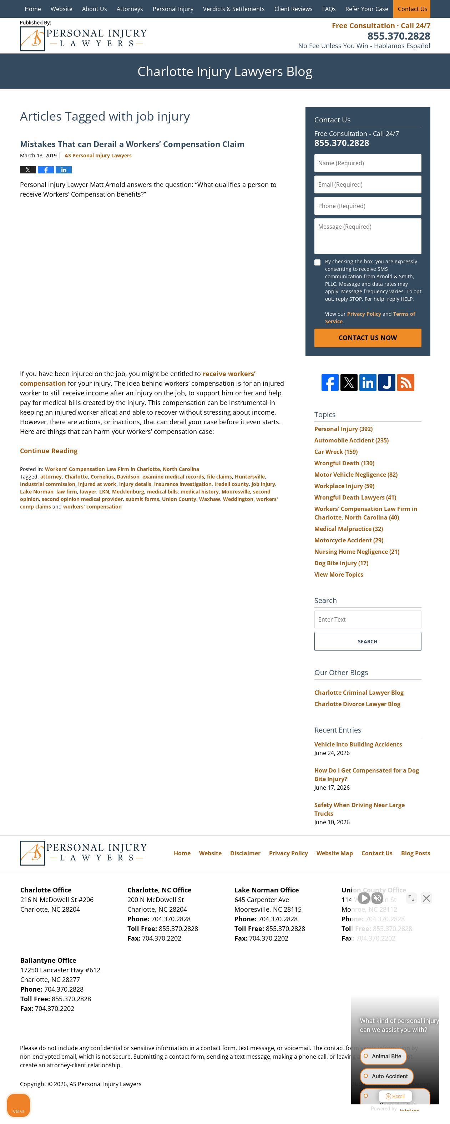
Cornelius (102, 476)
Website (61, 9)
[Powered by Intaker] (389, 1109)
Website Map (335, 853)
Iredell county (231, 484)
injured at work (97, 484)
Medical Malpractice (348, 529)
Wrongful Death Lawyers (355, 497)
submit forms (142, 499)
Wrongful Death (344, 463)
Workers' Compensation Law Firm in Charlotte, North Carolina (122, 469)
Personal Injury (173, 9)
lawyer (88, 491)
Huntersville (250, 476)
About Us (94, 9)
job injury (263, 484)
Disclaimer (245, 853)
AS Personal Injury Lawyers (106, 1084)
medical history (200, 491)
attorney (51, 476)
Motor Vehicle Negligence (356, 475)
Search (368, 641)
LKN (104, 491)
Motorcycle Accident (348, 540)
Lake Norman (37, 491)
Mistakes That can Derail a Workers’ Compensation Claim (132, 143)
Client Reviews (293, 9)
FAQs (329, 9)
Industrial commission (47, 484)
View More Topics (338, 574)
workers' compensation (92, 506)
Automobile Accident (351, 440)
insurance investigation (183, 484)
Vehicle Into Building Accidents (358, 744)
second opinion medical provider (82, 499)
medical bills (162, 491)
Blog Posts (415, 853)
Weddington (238, 499)
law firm (66, 491)
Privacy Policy (364, 313)
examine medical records (173, 476)
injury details (135, 484)
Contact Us (413, 9)
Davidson (128, 476)
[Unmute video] (323, 896)
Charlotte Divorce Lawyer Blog (357, 704)
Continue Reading (48, 450)
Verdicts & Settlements (234, 9)
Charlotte (76, 476)
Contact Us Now (368, 337)
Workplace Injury (344, 486)
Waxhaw (209, 499)
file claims (219, 476)
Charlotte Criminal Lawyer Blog (359, 693)
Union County (179, 499)
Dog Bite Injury (341, 563)
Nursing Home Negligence (356, 552)
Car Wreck (336, 452)
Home (33, 9)
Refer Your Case (366, 9)
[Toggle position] (411, 896)
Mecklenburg (128, 491)
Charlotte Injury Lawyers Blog (83, 35)
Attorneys (130, 9)
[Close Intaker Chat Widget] (426, 896)
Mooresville (236, 491)
